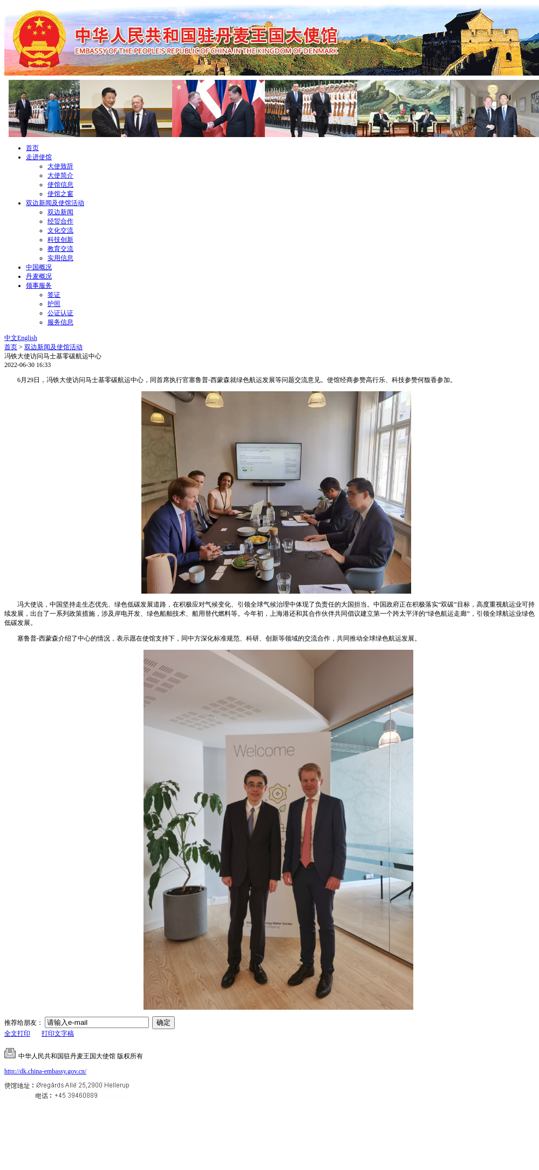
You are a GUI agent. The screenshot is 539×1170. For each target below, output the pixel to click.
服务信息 (60, 322)
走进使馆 (39, 157)
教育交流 (60, 249)
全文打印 (17, 1033)
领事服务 (39, 285)
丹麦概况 (39, 276)
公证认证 (60, 313)
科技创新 (60, 239)
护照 (53, 304)
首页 (32, 148)
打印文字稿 (58, 1033)
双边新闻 (60, 212)
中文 (10, 338)
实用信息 (60, 258)
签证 (53, 294)
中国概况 (39, 267)
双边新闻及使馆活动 (55, 203)
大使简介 (60, 175)
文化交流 (60, 230)
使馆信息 (60, 184)
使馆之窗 (60, 194)
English (27, 338)
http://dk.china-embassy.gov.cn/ (45, 1071)
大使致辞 (60, 166)
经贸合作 (60, 221)
